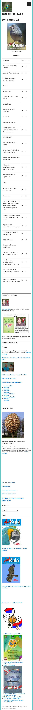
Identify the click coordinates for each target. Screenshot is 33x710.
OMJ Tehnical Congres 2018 (12, 698)
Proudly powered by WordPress (11, 706)
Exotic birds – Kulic (12, 13)
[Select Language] (10, 510)
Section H (6, 395)
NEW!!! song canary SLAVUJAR (12, 634)
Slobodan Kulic (6, 309)
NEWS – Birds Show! (9, 665)
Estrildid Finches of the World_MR (12, 603)
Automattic (12, 708)
